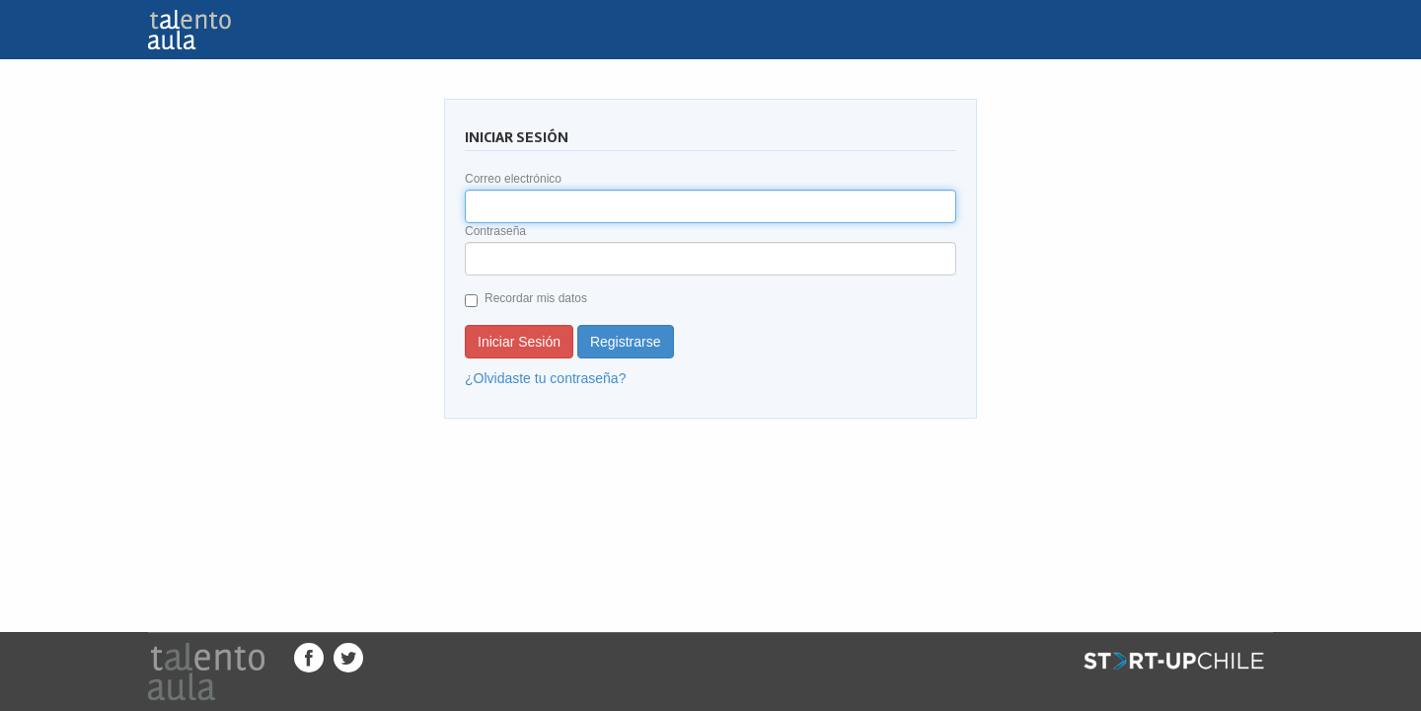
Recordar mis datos (526, 299)
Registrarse (625, 342)
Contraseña (495, 231)
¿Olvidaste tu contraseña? (545, 378)
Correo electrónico (513, 179)
